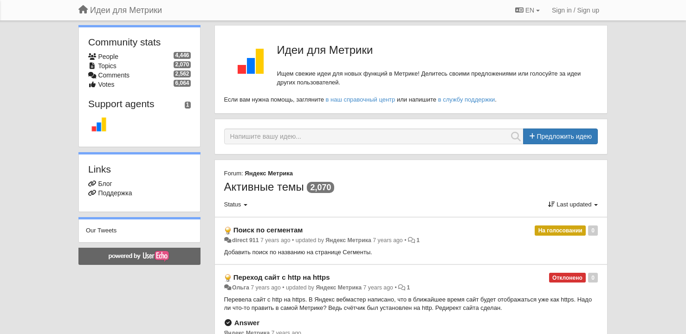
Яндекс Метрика (269, 173)
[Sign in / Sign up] (575, 10)
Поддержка (115, 193)
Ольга (240, 287)
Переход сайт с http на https (281, 277)
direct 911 (245, 240)
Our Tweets (101, 230)
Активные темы (264, 186)
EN (527, 10)
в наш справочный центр (360, 99)
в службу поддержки (466, 99)
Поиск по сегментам (268, 230)
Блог (105, 183)
